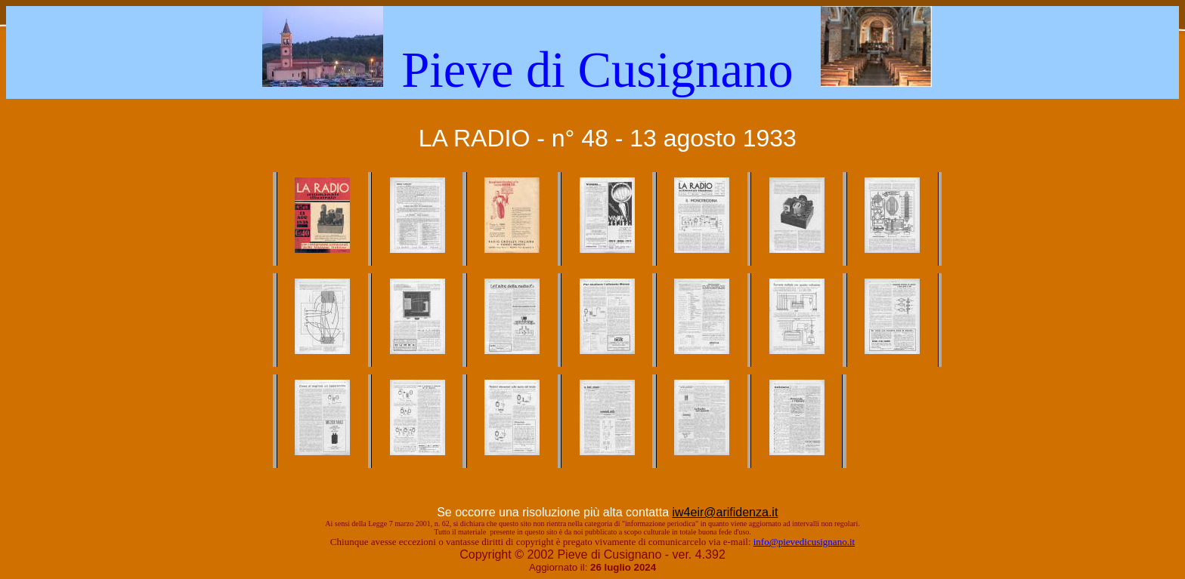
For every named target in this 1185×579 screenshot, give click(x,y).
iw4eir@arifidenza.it (725, 512)
